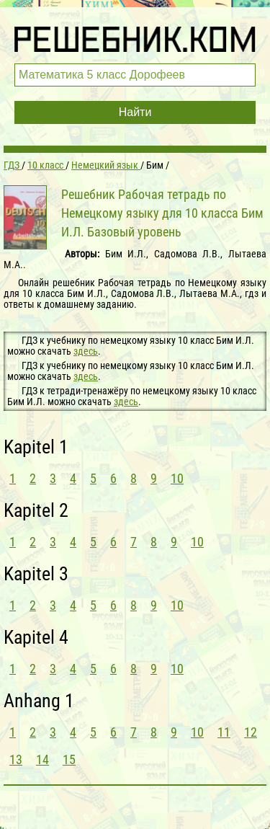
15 (69, 759)
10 (177, 478)
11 (223, 732)
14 (42, 759)
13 (15, 759)
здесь (85, 351)
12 (250, 732)
